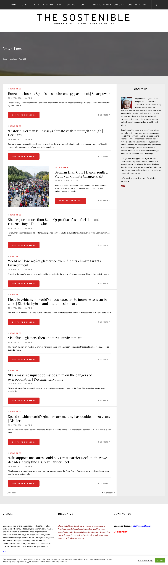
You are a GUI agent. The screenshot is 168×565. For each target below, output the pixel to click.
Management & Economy (108, 5)
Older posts (11, 493)
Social (85, 5)
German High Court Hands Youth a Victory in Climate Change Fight (81, 174)
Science (72, 5)
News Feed (15, 89)
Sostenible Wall (138, 5)
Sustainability (29, 5)
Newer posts (107, 493)
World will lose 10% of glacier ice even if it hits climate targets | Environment (55, 263)
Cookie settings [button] (145, 560)
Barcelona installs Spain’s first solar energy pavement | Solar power (59, 93)
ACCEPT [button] (159, 560)
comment (105, 115)
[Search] (155, 4)
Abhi (30, 98)
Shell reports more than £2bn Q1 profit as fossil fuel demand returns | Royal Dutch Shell (53, 221)
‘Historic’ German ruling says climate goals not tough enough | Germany (55, 133)
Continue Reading (23, 115)
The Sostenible (84, 17)
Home (13, 5)
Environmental (53, 5)
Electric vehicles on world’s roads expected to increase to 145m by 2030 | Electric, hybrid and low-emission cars (57, 301)
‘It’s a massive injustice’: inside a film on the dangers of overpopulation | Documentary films (50, 377)
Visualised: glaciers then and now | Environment (45, 337)
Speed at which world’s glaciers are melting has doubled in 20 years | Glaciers (59, 418)
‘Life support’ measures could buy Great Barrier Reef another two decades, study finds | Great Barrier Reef (57, 459)
